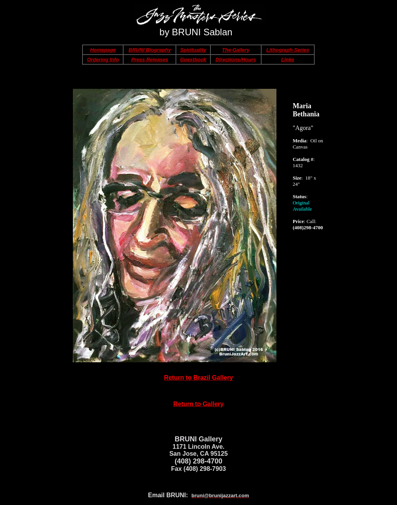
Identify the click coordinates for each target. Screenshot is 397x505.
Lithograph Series (287, 50)
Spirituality (193, 50)
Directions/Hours (236, 59)
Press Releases (149, 59)
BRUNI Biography (150, 50)
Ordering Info (103, 59)
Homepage (103, 50)
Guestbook (193, 59)
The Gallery (236, 50)
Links (287, 59)
